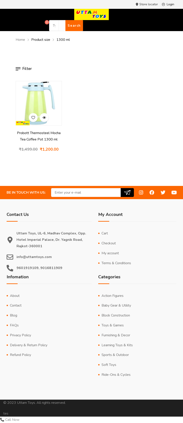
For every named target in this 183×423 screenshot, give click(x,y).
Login (167, 4)
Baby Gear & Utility (116, 305)
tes (5, 413)
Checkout (109, 243)
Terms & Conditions (116, 263)
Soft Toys (109, 364)
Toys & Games (113, 325)
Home (20, 39)
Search (74, 25)
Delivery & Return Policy (28, 345)
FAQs (14, 325)
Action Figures (113, 295)
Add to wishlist (33, 117)
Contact (16, 305)
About (15, 295)
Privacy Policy (20, 335)
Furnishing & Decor (116, 335)
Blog (13, 315)
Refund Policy (20, 354)
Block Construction (116, 315)
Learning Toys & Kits (117, 345)
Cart (105, 233)
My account (110, 253)
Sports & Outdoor (115, 354)
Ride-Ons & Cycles (116, 374)
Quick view (44, 117)
